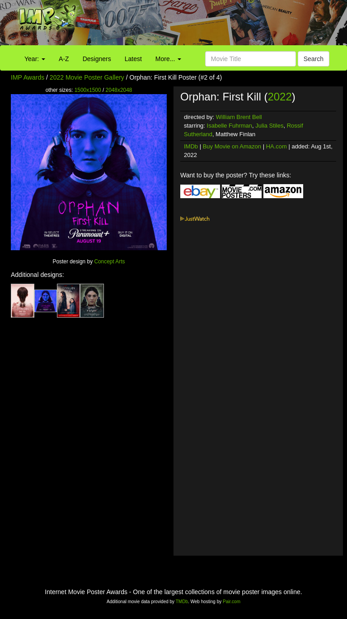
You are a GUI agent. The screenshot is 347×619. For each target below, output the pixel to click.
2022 (279, 96)
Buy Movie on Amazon (232, 146)
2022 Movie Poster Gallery (87, 77)
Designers (97, 58)
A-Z (64, 58)
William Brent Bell (239, 117)
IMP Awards (27, 77)
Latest (133, 58)
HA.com (276, 146)
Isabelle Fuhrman (229, 125)
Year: (34, 58)
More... (168, 58)
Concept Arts (109, 261)
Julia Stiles (269, 125)
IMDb (191, 146)
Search (314, 58)
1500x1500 (88, 90)
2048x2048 (119, 90)
